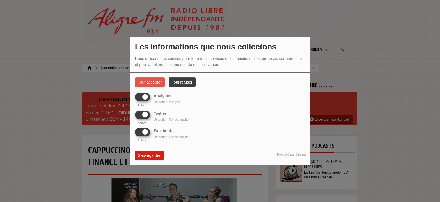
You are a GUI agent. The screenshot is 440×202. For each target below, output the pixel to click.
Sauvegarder (149, 155)
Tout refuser (182, 82)
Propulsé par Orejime (292, 154)
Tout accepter (150, 82)
